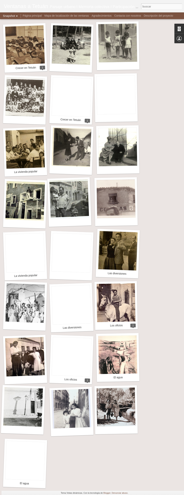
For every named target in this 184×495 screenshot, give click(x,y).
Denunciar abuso (120, 493)
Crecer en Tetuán (26, 68)
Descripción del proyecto (158, 15)
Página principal (32, 15)
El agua (118, 377)
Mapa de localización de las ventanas (66, 15)
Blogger (106, 493)
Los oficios (116, 325)
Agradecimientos (102, 15)
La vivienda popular (26, 172)
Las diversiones (117, 273)
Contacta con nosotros (127, 15)
